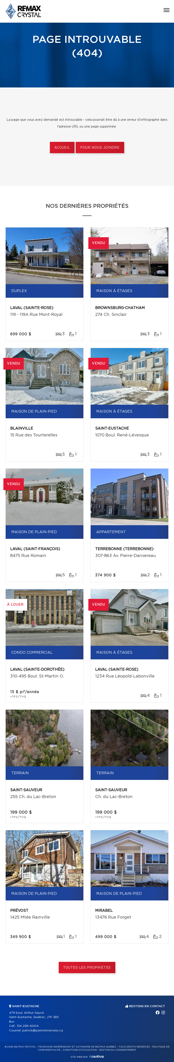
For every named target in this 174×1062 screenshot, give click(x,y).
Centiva (96, 1056)
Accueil (62, 147)
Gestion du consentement (117, 1050)
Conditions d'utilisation (80, 1050)
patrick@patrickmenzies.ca (42, 1030)
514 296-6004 (28, 1026)
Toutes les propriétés (87, 967)
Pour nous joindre (100, 147)
